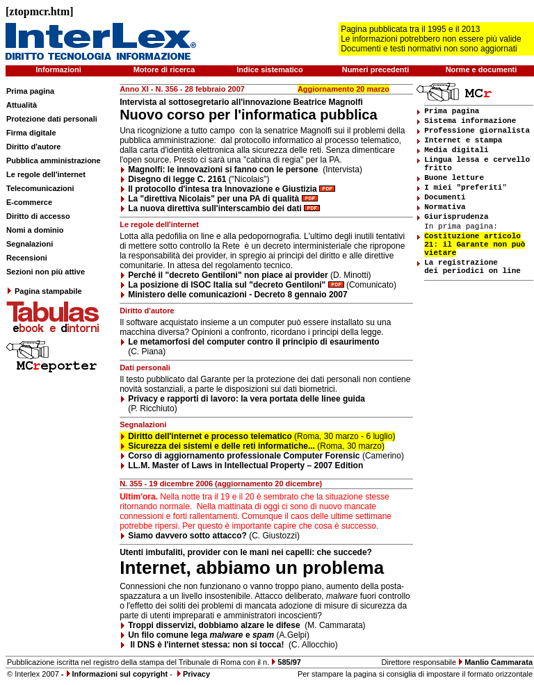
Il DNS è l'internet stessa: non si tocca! (207, 645)
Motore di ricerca (164, 69)
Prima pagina (30, 91)
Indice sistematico (269, 69)
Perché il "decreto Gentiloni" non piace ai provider (227, 275)
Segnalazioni (29, 244)
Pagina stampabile (44, 291)
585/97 (289, 662)
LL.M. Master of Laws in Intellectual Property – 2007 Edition (245, 465)
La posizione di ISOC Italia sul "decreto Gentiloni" (226, 285)
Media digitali (456, 150)
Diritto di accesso (38, 216)
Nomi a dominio (35, 230)
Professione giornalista (477, 130)
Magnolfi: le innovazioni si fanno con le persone (224, 169)
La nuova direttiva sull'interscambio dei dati (215, 208)
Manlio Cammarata (498, 662)
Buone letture (454, 178)
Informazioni (58, 69)
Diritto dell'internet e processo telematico (210, 436)
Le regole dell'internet (46, 174)
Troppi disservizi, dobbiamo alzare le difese (214, 625)
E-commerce (29, 202)
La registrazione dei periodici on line (472, 266)
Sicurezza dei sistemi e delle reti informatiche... (221, 446)
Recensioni (26, 258)
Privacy (196, 674)
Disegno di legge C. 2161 (177, 179)
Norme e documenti (481, 69)
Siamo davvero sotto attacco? (187, 535)
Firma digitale (31, 133)
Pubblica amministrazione (53, 160)
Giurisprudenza (456, 217)
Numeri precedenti (376, 69)
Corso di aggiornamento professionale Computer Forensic (243, 456)
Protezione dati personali (51, 119)
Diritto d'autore (33, 146)
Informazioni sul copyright (120, 674)
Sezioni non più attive (45, 271)
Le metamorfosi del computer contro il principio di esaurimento (253, 342)
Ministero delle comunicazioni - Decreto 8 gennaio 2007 (237, 294)
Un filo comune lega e (201, 635)
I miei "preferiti (463, 187)
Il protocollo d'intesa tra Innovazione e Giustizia (223, 189)
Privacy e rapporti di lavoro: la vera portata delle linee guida (246, 399)
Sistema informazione (470, 121)
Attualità (21, 105)
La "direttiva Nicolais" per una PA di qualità (213, 199)
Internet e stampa (463, 140)
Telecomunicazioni (40, 188)
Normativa (444, 207)
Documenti (444, 197)
